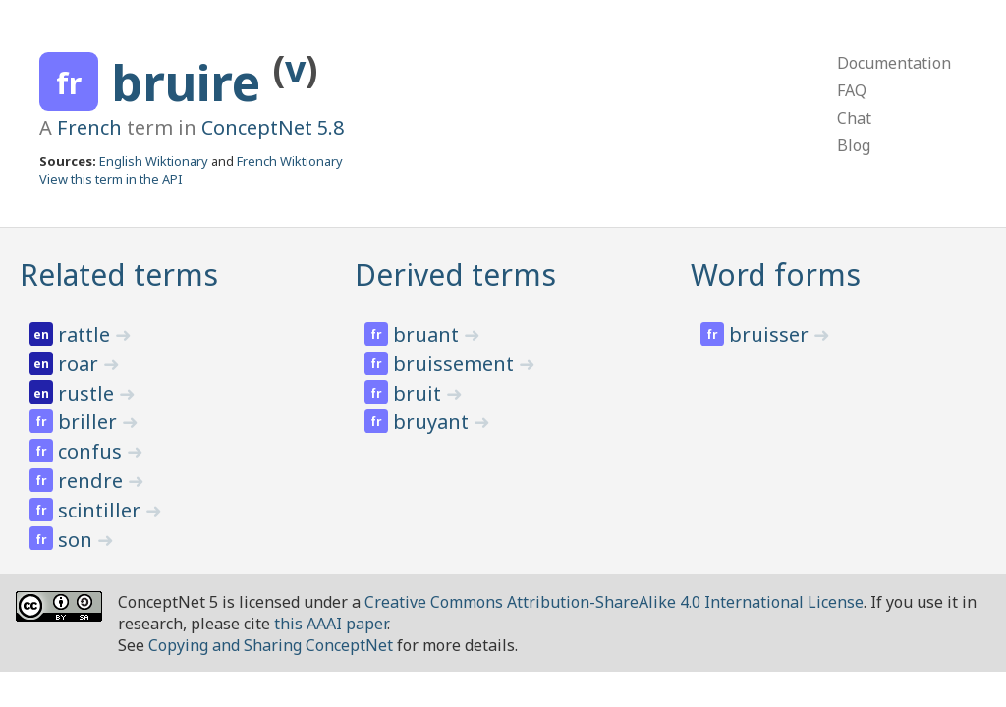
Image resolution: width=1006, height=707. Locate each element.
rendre (93, 480)
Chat (854, 118)
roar (80, 364)
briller (90, 421)
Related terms (119, 274)
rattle (86, 334)
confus (92, 451)
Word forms (776, 274)
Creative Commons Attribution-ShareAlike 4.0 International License (614, 602)
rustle (88, 393)
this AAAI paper (330, 623)
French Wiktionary (290, 161)
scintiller (101, 510)
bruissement (456, 364)
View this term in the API (111, 179)
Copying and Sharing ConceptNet (270, 645)
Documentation (894, 63)
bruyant (433, 421)
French (89, 127)
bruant (428, 334)
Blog (853, 145)
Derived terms (455, 274)
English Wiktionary (153, 161)
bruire (192, 82)
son (77, 539)
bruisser (771, 334)
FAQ (851, 90)
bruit (419, 393)
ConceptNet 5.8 (272, 127)
